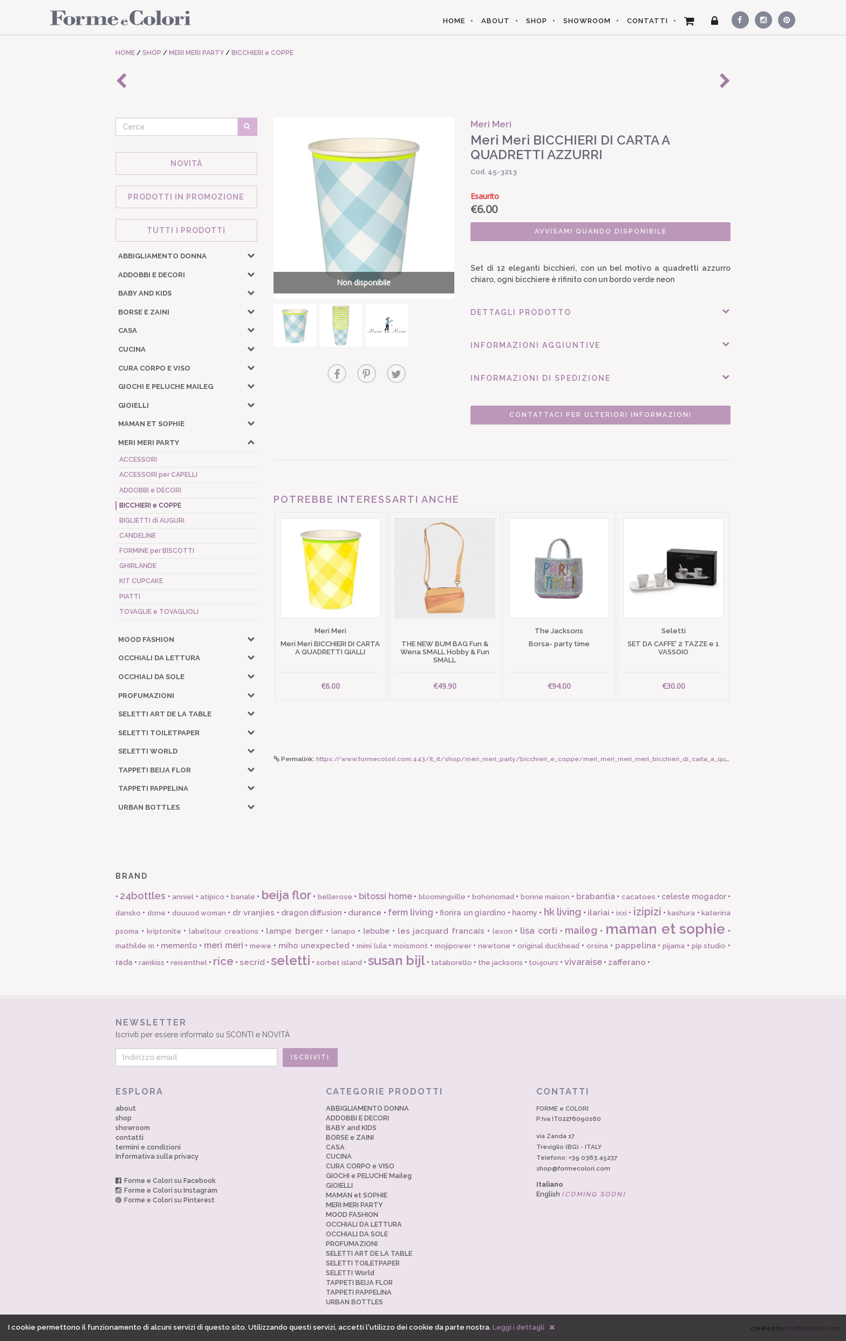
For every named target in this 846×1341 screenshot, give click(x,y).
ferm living (410, 912)
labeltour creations (223, 931)
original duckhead (548, 946)
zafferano (627, 962)
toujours (543, 963)
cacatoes (639, 897)
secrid (252, 962)
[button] (250, 255)
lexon (503, 931)
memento (179, 945)
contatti (129, 1137)
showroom (132, 1128)
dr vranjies (254, 913)
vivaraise (583, 962)
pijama (674, 946)
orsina (597, 946)
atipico (212, 897)
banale (243, 897)
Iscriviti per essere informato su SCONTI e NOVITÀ (423, 1028)
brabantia (595, 896)
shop (123, 1118)
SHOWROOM (587, 21)
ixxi (621, 913)
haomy (524, 912)
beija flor (286, 895)
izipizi (647, 911)
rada (124, 962)
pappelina (635, 945)
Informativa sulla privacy (157, 1156)
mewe (260, 946)
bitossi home (385, 896)
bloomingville (442, 897)
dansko (128, 913)
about (125, 1108)
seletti (290, 960)
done (156, 913)
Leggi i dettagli (518, 1327)
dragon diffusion (311, 912)
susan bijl (396, 960)
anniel (183, 897)
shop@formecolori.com (573, 1168)
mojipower (453, 946)
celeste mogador (693, 896)
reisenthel (188, 963)
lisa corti (538, 931)
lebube (376, 931)
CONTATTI (647, 21)
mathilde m (134, 946)
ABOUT (495, 21)
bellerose (335, 897)
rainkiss (152, 963)
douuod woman (199, 913)
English (581, 1194)
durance (364, 913)
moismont (410, 946)
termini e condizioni (148, 1147)
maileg (581, 930)
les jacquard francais (441, 931)
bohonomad (493, 897)
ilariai (599, 913)
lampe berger (294, 931)
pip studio (709, 946)
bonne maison (545, 897)
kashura (681, 913)
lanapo (343, 931)
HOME (454, 21)
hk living (562, 912)
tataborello (451, 963)
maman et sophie (665, 929)
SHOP (536, 21)
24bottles (143, 895)
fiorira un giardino (473, 912)
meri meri (223, 945)
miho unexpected (314, 945)
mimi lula (372, 946)
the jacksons (500, 963)
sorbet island (339, 963)
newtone (494, 946)
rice (223, 961)
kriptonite (164, 931)
